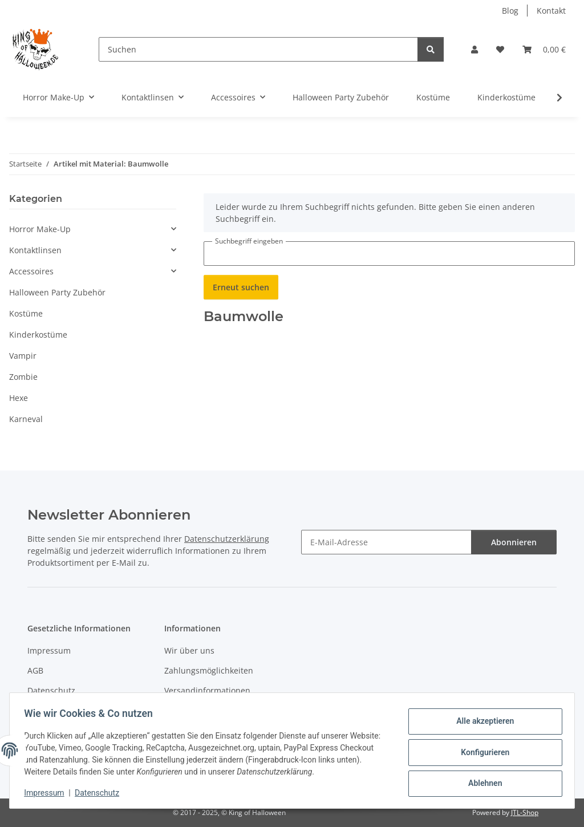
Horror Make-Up (40, 229)
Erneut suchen (241, 287)
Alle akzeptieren (481, 722)
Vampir (22, 355)
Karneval (26, 419)
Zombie (23, 376)
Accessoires (31, 271)
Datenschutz (101, 792)
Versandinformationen (207, 690)
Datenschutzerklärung (226, 538)
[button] (474, 49)
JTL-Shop (524, 812)
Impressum (48, 792)
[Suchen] (258, 49)
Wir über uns (189, 650)
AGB (35, 670)
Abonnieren (514, 542)
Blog (510, 10)
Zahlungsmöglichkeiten (208, 670)
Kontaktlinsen (35, 250)
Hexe (18, 397)
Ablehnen (481, 782)
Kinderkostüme (38, 334)
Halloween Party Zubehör (57, 292)
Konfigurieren (481, 752)
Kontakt (551, 10)
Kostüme (26, 313)
